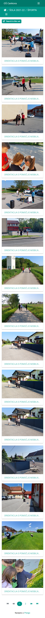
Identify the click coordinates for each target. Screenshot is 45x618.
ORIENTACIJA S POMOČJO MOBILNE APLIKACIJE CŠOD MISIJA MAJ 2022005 (22, 212)
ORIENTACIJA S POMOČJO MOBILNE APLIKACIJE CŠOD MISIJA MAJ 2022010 (22, 402)
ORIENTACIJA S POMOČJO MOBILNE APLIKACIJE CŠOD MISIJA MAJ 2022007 (22, 288)
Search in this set (11, 21)
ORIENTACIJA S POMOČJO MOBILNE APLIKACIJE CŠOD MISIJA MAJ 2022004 (22, 174)
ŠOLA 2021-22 (17, 10)
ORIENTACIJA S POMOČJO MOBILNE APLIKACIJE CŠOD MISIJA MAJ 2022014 (22, 553)
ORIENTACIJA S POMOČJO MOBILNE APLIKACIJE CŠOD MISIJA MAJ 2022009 (22, 364)
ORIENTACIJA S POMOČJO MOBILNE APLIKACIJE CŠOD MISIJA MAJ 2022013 (22, 515)
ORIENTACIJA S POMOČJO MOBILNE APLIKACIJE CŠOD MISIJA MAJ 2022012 (22, 478)
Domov (5, 10)
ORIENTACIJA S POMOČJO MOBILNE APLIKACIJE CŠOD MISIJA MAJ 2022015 (22, 591)
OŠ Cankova (10, 3)
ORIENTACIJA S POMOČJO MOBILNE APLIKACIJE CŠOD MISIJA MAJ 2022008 (22, 326)
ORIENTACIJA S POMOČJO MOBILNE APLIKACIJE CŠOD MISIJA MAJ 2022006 (22, 250)
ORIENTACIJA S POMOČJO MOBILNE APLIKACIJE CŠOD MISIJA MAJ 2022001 (22, 61)
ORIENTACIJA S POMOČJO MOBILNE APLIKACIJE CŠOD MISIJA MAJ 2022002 (22, 99)
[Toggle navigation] (38, 3)
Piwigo (27, 613)
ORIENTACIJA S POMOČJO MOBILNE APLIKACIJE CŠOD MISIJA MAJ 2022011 (22, 440)
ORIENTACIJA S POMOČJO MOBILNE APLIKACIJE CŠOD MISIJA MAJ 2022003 (22, 136)
